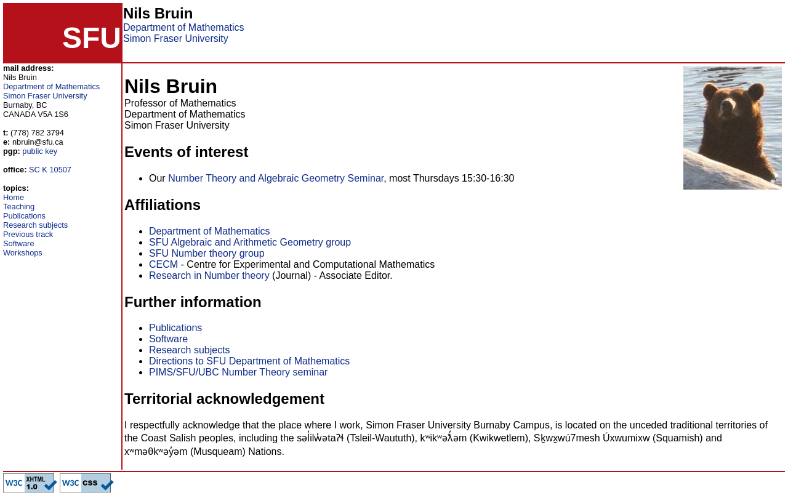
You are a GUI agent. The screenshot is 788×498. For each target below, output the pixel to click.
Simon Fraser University (175, 38)
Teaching (18, 206)
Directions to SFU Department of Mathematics (249, 361)
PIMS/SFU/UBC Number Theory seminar (238, 372)
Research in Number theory (209, 275)
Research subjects (35, 225)
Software (18, 243)
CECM (163, 264)
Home (13, 197)
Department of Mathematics (183, 27)
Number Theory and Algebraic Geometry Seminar (276, 178)
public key (39, 151)
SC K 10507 (50, 169)
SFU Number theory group (207, 253)
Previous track (28, 234)
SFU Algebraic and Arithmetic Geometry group (250, 242)
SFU (91, 38)
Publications (24, 215)
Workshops (22, 252)
